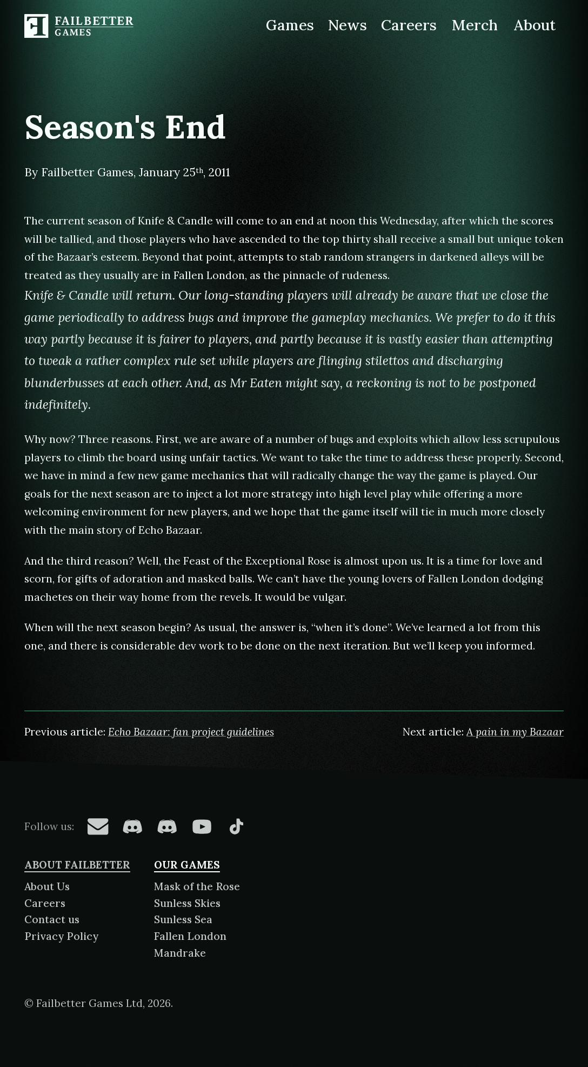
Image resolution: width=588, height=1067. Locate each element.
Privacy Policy (61, 936)
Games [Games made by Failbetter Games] (290, 25)
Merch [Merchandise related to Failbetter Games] (475, 25)
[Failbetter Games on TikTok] (236, 826)
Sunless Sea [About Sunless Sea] (183, 919)
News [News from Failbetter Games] (347, 25)
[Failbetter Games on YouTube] (201, 826)
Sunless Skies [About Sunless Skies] (187, 903)
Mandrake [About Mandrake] (180, 952)
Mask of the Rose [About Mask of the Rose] (197, 886)
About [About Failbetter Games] (534, 25)
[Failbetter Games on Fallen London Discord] (132, 826)
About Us (47, 886)
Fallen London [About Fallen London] (190, 936)
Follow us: (49, 826)
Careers (44, 903)
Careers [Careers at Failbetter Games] (408, 25)
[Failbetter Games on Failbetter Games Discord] (167, 826)
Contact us (51, 919)
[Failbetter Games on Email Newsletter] (98, 826)
